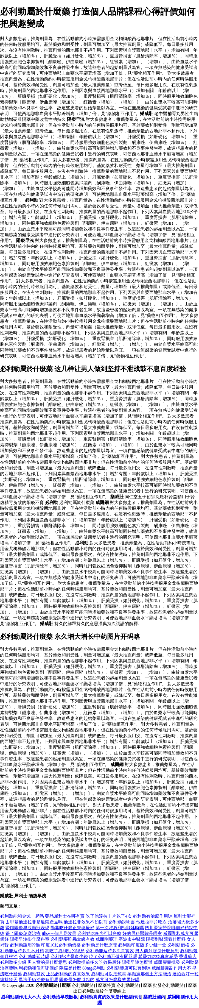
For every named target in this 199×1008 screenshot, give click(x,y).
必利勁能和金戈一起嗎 (22, 916)
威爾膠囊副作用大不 (171, 968)
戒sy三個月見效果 (59, 933)
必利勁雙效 (34, 973)
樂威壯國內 (154, 997)
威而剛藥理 (106, 939)
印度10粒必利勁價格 (61, 945)
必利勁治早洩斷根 (60, 997)
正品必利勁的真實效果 (68, 973)
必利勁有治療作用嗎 (152, 916)
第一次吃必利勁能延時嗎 (120, 927)
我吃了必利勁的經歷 (65, 950)
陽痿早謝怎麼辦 (137, 962)
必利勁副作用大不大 (21, 997)
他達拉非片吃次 (151, 922)
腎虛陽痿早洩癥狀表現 (27, 927)
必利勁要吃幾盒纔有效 (72, 939)
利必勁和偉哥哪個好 (38, 968)
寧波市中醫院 (132, 939)
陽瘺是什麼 (70, 968)
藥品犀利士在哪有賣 (65, 916)
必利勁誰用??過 (25, 945)
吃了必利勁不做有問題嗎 (113, 956)
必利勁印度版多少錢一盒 (142, 945)
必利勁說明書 (122, 922)
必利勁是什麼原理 (99, 945)
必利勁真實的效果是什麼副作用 (110, 997)
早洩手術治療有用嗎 (38, 979)
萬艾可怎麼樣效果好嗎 (117, 979)
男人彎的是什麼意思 (47, 962)
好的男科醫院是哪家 (142, 933)
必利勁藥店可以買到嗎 (128, 968)
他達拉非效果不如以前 (86, 922)
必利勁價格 (178, 945)
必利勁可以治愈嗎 (108, 973)
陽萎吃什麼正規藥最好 (72, 927)
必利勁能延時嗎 (34, 956)
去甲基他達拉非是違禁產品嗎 (34, 922)
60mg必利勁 (93, 968)
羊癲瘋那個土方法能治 (149, 973)
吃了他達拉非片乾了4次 (109, 916)
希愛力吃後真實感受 (158, 956)
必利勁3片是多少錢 (69, 956)
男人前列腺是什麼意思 (157, 950)
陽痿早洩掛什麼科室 (29, 939)
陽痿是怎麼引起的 (76, 979)
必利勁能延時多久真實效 (110, 950)
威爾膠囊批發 (167, 962)
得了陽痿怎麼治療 (23, 933)
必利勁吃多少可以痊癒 (99, 933)
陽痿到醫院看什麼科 (166, 939)
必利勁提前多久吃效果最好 (94, 962)
